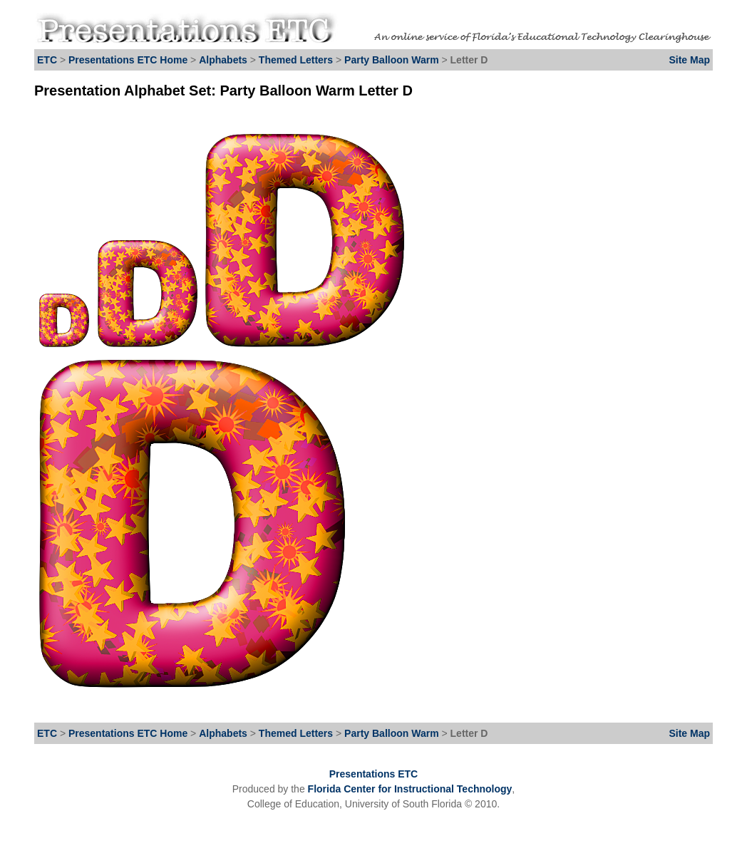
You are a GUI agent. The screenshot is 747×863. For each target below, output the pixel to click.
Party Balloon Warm (392, 60)
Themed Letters (296, 60)
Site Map (689, 60)
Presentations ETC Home (127, 60)
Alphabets (223, 60)
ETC (47, 60)
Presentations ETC (373, 774)
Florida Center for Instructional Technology (410, 789)
